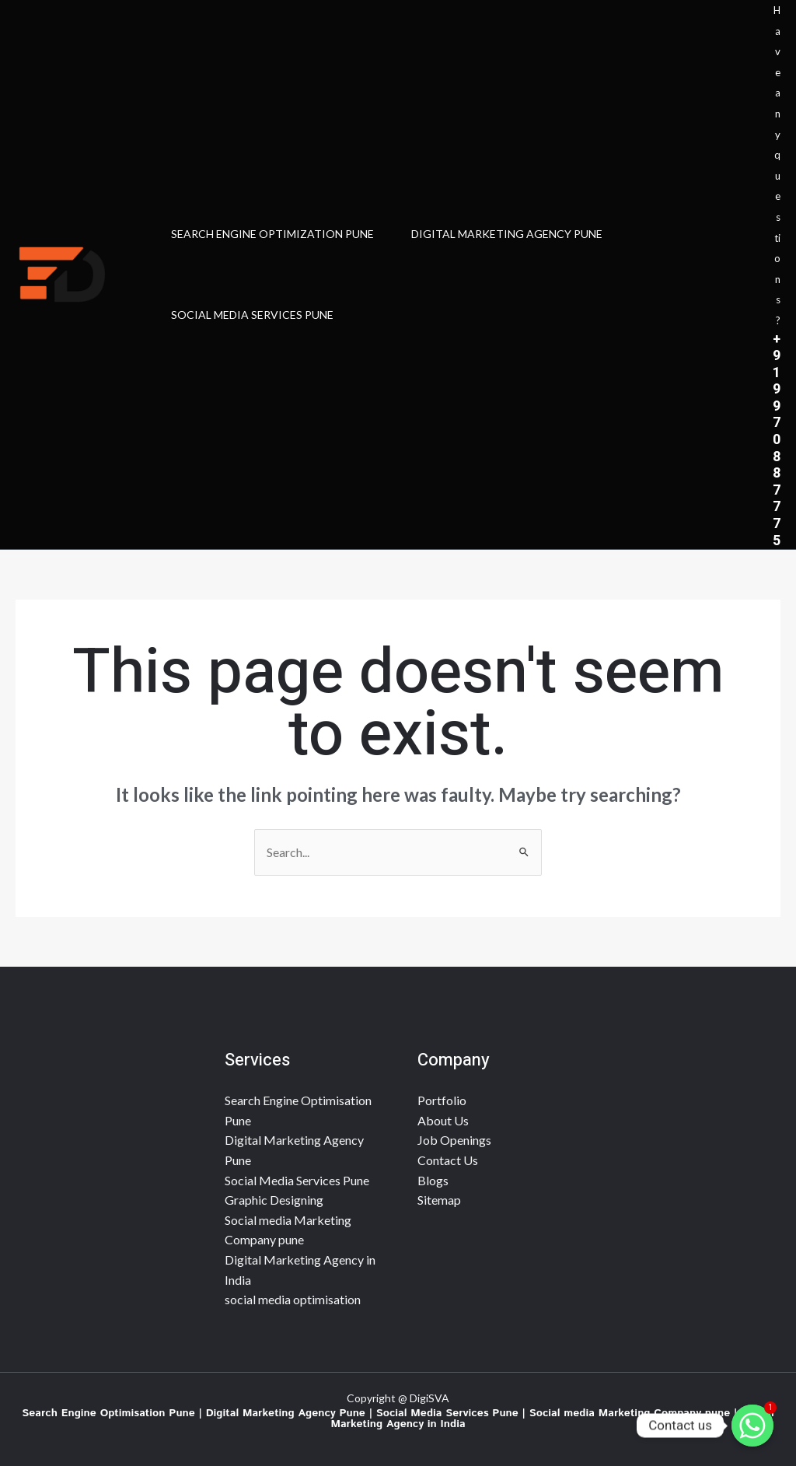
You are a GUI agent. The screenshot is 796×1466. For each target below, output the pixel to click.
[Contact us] (752, 1426)
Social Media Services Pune (297, 1180)
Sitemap (439, 1199)
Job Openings (454, 1139)
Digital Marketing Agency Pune (506, 233)
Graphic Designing (274, 1199)
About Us (443, 1120)
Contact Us (447, 1160)
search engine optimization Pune (272, 233)
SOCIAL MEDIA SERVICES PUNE (252, 314)
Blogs (433, 1180)
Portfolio (441, 1100)
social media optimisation (293, 1299)
